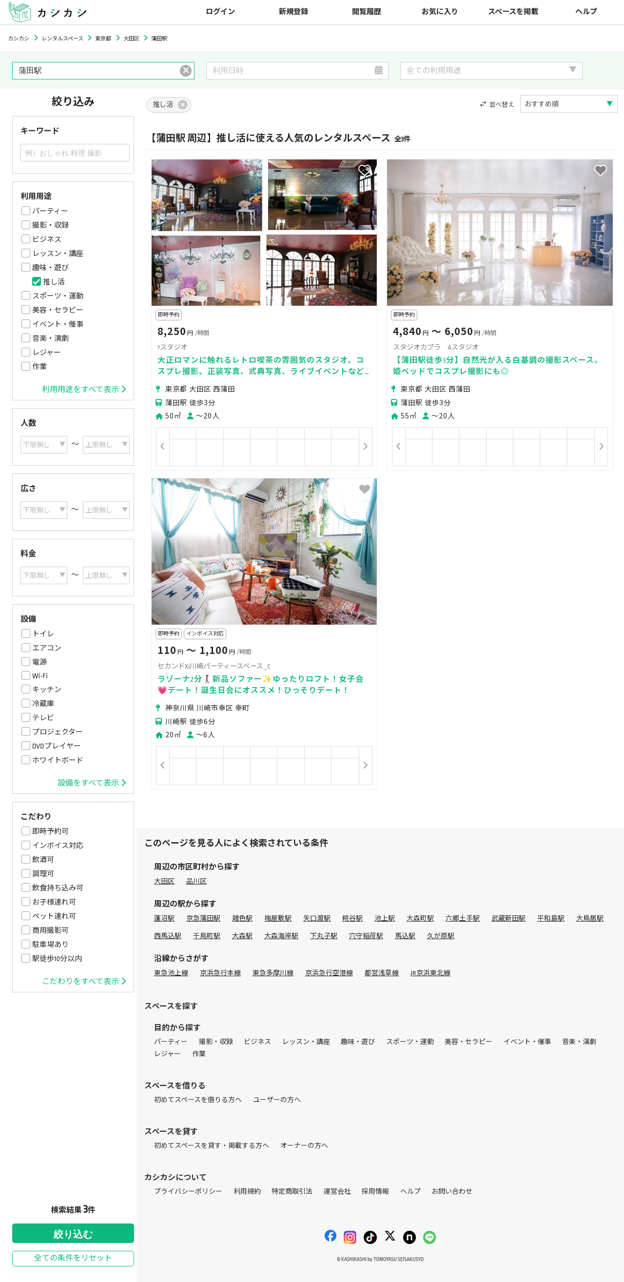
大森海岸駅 (281, 936)
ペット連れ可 (54, 916)
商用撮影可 (50, 930)
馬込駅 (405, 936)
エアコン (46, 648)
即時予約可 (50, 831)
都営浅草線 (382, 973)
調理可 (43, 874)
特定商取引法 (292, 1191)
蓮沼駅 (164, 918)
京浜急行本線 (220, 973)
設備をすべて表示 (92, 783)
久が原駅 (440, 936)
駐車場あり (50, 944)
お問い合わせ (451, 1191)
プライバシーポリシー (188, 1191)
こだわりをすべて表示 (84, 981)
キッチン (46, 689)
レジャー (46, 352)
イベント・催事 (57, 324)
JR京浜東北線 (430, 973)
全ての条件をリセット (73, 1258)
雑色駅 (242, 918)
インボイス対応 (57, 845)
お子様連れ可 (54, 902)
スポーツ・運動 (57, 296)
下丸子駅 (323, 936)
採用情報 (375, 1191)
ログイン (220, 12)
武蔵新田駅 (508, 918)
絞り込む (73, 1234)
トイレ (43, 634)
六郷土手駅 (463, 918)
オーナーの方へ (304, 1145)
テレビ (43, 718)
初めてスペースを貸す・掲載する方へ (211, 1145)
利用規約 (247, 1191)
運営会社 (337, 1191)
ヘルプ (586, 12)
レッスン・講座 (57, 253)
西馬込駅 (167, 936)
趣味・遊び (50, 268)
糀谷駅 (352, 918)
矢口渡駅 (317, 918)
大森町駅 (420, 918)
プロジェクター (57, 732)
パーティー (50, 211)
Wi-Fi (40, 676)
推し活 (54, 282)
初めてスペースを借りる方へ (198, 1100)
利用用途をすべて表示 (84, 389)
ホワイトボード (57, 760)
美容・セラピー (57, 310)
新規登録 (293, 12)
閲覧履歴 (366, 12)
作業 (39, 367)
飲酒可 (43, 860)
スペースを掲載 (513, 12)
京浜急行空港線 (329, 973)
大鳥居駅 (590, 918)
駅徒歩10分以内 (57, 959)
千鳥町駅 (206, 936)
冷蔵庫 (43, 704)
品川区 (196, 881)
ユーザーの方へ (277, 1100)
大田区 (164, 881)
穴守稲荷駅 (366, 936)
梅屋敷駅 (278, 918)
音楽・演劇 (50, 338)
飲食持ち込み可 (57, 888)
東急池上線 (171, 973)
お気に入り (440, 12)
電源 (39, 662)
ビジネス (46, 239)
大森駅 (242, 936)
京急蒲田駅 (203, 918)
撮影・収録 (50, 225)
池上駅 (384, 918)
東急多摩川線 (273, 973)
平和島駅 (551, 918)
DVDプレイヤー (56, 746)
